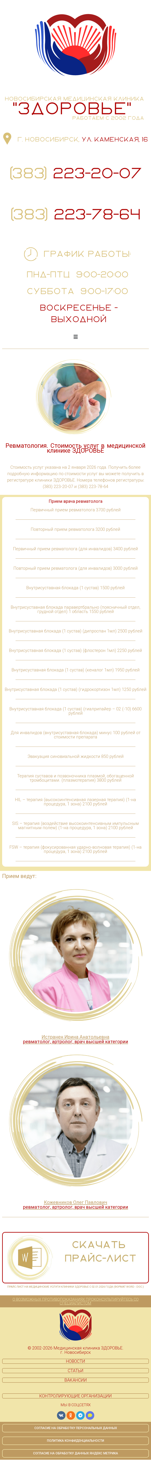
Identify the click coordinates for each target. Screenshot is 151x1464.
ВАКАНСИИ (75, 1380)
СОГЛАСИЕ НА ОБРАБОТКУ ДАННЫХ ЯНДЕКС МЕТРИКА (75, 1453)
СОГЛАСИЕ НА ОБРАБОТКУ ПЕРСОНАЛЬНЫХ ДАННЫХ (75, 1428)
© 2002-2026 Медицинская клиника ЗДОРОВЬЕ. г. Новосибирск (75, 1350)
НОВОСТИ (75, 1361)
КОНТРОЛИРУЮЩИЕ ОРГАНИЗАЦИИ (75, 1396)
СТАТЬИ (75, 1370)
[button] (75, 337)
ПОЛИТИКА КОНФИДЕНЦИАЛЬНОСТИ (75, 1441)
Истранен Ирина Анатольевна (75, 1039)
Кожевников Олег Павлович (75, 1205)
